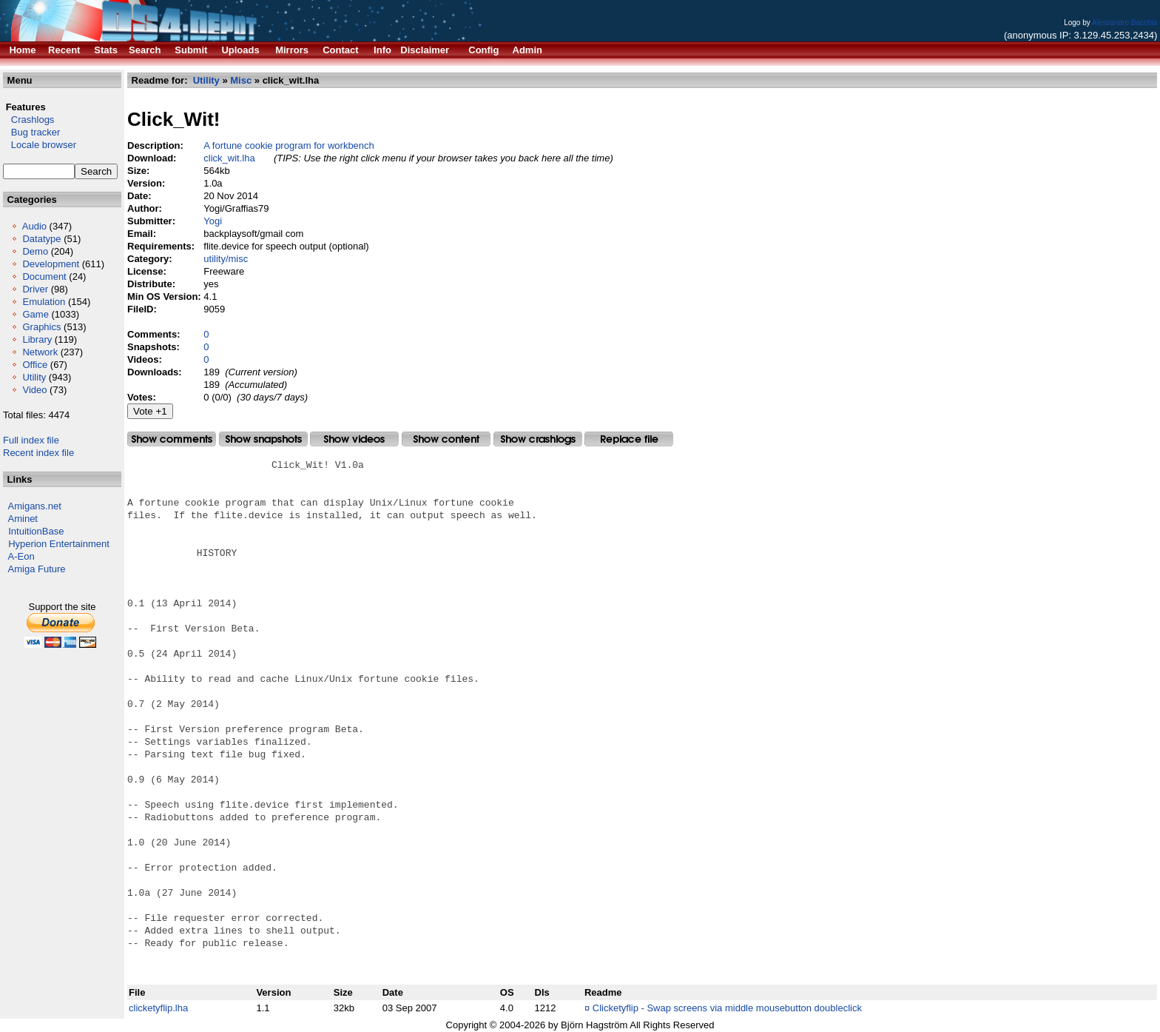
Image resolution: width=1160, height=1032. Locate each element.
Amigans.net (34, 506)
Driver (35, 289)
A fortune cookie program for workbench (288, 145)
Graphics (41, 326)
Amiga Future (37, 568)
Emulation (43, 301)
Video (34, 389)
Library (37, 339)
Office (34, 364)
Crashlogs (28, 119)
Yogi (212, 221)
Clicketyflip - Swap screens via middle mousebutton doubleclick (727, 1007)
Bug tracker (31, 132)
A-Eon (21, 556)
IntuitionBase (36, 531)
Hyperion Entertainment (58, 543)
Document (44, 276)
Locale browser (39, 144)
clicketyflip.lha (158, 1007)
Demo (35, 251)
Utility (34, 377)
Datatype (41, 238)
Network (40, 352)
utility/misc (225, 258)
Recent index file (38, 452)
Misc (241, 80)
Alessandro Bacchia (1124, 23)
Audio (34, 226)
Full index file (31, 440)
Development (50, 263)
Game (35, 314)
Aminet (23, 518)
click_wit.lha (228, 158)
